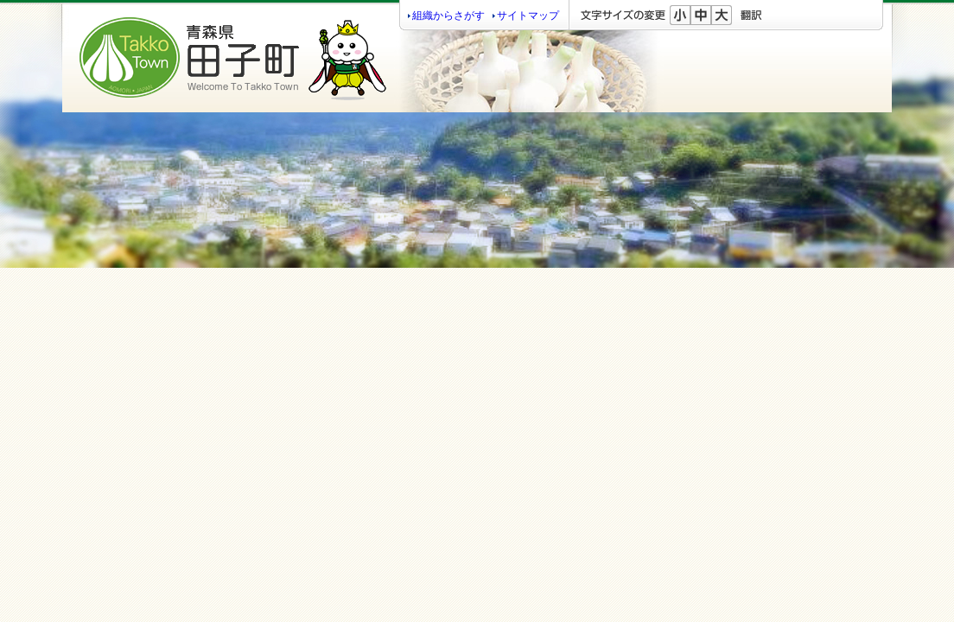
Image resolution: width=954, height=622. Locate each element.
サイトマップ (528, 16)
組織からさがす (448, 16)
